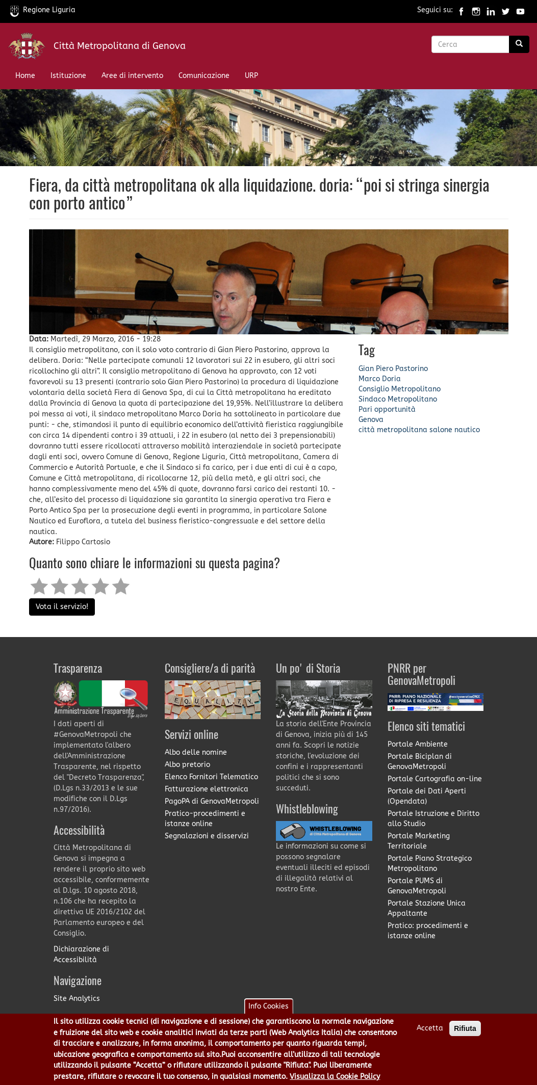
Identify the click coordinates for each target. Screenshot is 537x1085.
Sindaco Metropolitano (398, 399)
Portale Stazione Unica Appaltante (427, 908)
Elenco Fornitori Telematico (211, 777)
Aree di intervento (132, 75)
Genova (371, 419)
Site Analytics (77, 998)
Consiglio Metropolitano (400, 389)
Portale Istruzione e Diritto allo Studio (433, 818)
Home (25, 75)
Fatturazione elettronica (206, 789)
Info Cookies (268, 1012)
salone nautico (454, 430)
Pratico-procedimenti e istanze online (205, 818)
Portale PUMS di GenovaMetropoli (417, 886)
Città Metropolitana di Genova (120, 45)
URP (251, 75)
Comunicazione (203, 75)
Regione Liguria (42, 10)
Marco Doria (380, 379)
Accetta (430, 1033)
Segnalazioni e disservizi (207, 836)
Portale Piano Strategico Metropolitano (430, 863)
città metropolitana (393, 430)
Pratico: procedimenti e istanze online (428, 930)
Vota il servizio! (62, 606)
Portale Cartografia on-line (435, 779)
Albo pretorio (187, 764)
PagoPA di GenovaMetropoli (212, 801)
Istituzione (68, 75)
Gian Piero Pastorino (393, 368)
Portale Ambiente (418, 744)
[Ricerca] (519, 44)
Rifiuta (465, 1034)
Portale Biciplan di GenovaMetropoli (420, 761)
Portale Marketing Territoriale (419, 841)
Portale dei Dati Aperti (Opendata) (427, 796)
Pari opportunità (387, 409)
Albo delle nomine (196, 752)
